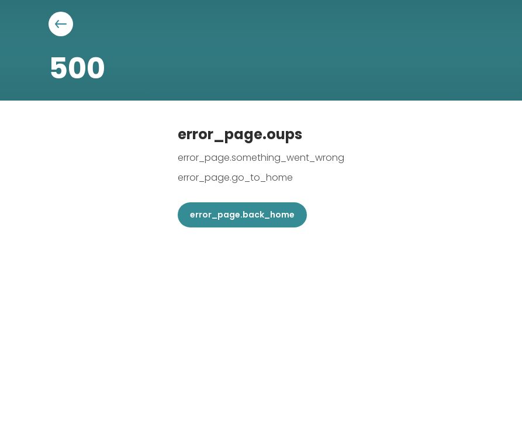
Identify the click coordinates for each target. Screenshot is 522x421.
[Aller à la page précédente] (61, 24)
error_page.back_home (242, 214)
